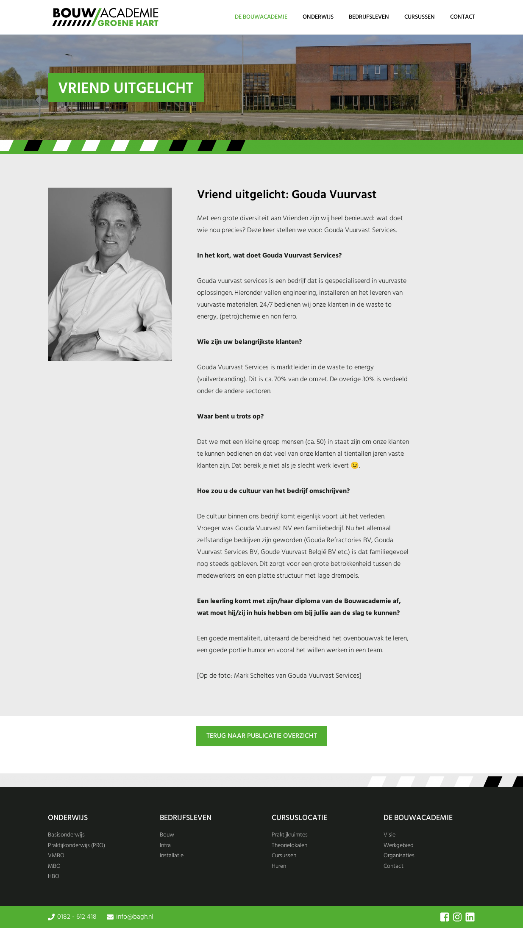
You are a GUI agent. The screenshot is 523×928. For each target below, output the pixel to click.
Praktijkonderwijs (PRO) (76, 845)
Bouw (167, 835)
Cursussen (419, 17)
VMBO (56, 856)
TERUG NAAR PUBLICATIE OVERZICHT (261, 736)
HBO (53, 876)
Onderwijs (318, 17)
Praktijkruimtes (290, 835)
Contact (462, 17)
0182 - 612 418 (77, 916)
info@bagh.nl (134, 916)
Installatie (172, 856)
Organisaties (399, 856)
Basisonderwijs (66, 835)
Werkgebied (399, 845)
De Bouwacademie (261, 17)
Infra (165, 845)
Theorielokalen (289, 845)
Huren (279, 866)
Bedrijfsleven (369, 17)
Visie (389, 835)
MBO (54, 866)
